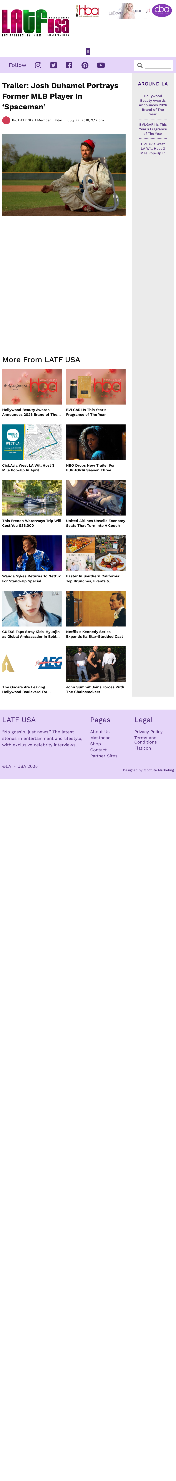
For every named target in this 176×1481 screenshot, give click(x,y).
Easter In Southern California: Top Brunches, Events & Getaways (93, 578)
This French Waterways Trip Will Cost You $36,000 (31, 523)
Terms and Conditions (145, 740)
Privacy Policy (148, 731)
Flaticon (142, 748)
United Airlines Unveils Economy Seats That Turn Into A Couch (95, 523)
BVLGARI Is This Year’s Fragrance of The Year (86, 412)
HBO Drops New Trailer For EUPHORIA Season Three (90, 467)
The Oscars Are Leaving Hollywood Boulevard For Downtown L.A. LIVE (24, 689)
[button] (88, 51)
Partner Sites (104, 755)
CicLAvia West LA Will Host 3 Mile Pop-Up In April (28, 467)
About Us (100, 731)
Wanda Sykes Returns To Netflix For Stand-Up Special (31, 578)
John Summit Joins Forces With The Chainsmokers (95, 689)
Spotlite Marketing (159, 770)
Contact (98, 749)
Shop (95, 743)
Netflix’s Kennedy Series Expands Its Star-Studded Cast (94, 634)
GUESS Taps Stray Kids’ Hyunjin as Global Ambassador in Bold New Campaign (31, 634)
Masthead (100, 737)
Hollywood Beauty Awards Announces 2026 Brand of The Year (29, 412)
